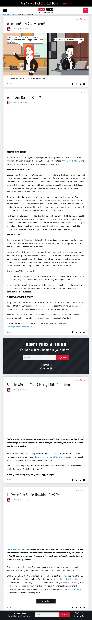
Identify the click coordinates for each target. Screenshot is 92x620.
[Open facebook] (41, 368)
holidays (9, 83)
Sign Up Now (63, 357)
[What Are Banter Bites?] (46, 128)
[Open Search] (85, 10)
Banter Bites (12, 14)
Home (5, 14)
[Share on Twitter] (76, 84)
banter (9, 332)
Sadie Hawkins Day (15, 549)
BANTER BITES (68, 160)
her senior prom (75, 589)
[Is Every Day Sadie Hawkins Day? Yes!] (46, 525)
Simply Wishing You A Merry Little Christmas (39, 384)
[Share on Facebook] (72, 84)
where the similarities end (65, 579)
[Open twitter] (44, 368)
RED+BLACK (14, 29)
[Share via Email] (84, 84)
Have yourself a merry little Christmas (51, 457)
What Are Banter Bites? (24, 97)
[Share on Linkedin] (80, 84)
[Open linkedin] (47, 368)
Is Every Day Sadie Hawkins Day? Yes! (34, 494)
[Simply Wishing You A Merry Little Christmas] (46, 415)
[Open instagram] (51, 368)
